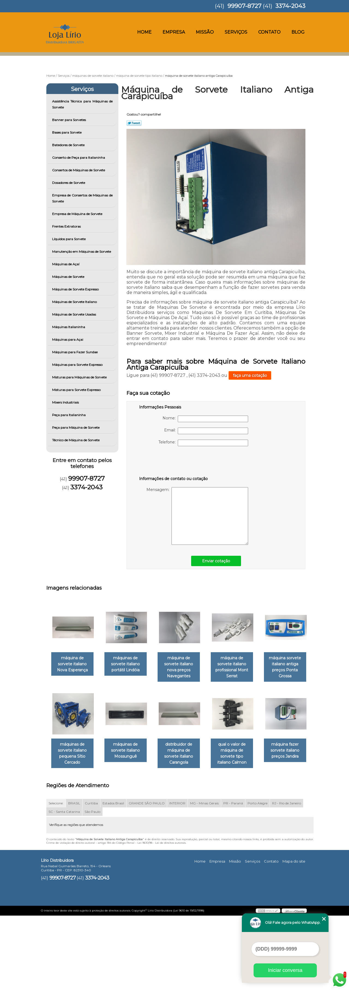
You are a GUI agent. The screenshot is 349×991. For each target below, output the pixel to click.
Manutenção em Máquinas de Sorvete (82, 251)
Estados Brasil (113, 878)
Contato (269, 32)
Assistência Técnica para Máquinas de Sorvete (82, 104)
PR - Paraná (233, 878)
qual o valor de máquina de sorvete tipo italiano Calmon (73, 831)
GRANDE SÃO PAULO (147, 878)
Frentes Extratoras (67, 226)
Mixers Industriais (66, 402)
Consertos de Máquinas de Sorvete (79, 170)
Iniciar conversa (285, 970)
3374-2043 (290, 5)
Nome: (205, 419)
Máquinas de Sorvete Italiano (75, 302)
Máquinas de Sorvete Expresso (76, 289)
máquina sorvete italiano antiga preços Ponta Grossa (73, 748)
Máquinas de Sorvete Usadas (74, 314)
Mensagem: (197, 516)
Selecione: (56, 878)
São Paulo (92, 887)
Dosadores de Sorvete (69, 183)
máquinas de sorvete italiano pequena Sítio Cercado (128, 748)
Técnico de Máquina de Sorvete (76, 440)
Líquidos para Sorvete (69, 239)
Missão (205, 32)
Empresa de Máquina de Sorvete (77, 214)
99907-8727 (244, 5)
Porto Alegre (257, 878)
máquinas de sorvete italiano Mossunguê (184, 745)
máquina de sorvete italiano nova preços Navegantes (184, 664)
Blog (298, 32)
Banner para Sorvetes (69, 120)
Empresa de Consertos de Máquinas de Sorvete (82, 198)
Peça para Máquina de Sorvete (76, 427)
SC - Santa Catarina (64, 887)
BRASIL (74, 878)
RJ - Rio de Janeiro (286, 878)
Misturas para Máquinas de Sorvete (79, 377)
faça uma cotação (250, 375)
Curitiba (91, 878)
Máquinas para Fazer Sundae (75, 352)
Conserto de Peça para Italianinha (79, 157)
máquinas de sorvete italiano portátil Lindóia (128, 664)
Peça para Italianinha (69, 415)
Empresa (174, 32)
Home (144, 32)
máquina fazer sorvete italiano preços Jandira (128, 831)
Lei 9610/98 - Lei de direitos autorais (161, 918)
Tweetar (134, 123)
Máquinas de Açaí (66, 264)
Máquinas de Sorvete (68, 277)
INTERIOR (177, 878)
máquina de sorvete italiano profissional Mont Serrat (239, 664)
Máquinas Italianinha (69, 327)
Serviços (236, 32)
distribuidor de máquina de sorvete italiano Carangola (239, 745)
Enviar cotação (216, 560)
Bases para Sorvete (67, 132)
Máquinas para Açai (68, 339)
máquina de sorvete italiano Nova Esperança (73, 664)
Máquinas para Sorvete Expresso (77, 365)
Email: (206, 431)
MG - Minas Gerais (204, 878)
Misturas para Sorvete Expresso (76, 390)
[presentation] (173, 462)
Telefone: (203, 443)
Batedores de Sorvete (68, 145)
